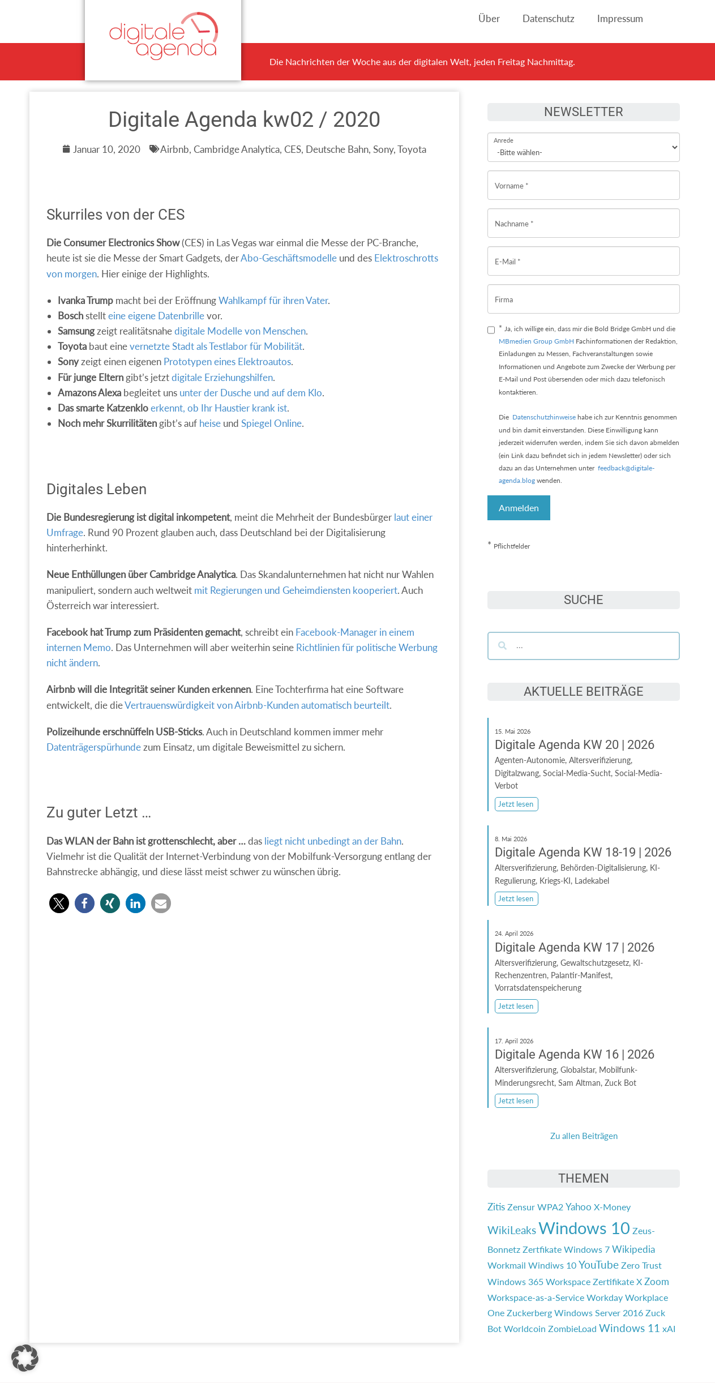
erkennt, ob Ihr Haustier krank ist (219, 408)
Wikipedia (633, 1249)
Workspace (568, 1281)
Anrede (503, 133)
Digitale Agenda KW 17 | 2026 (574, 947)
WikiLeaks (511, 1230)
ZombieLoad (572, 1328)
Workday (604, 1297)
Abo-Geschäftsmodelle (289, 258)
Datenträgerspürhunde (93, 747)
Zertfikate (542, 1249)
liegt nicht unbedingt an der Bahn (332, 841)
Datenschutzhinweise (544, 417)
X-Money (612, 1206)
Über (489, 18)
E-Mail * (508, 252)
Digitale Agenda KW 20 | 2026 (574, 745)
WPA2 (550, 1206)
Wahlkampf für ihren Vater (273, 300)
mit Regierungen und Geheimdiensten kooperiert (295, 590)
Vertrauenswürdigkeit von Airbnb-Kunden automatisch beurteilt (257, 705)
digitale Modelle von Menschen (240, 331)
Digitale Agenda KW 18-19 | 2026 (583, 852)
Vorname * (512, 177)
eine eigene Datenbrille (156, 316)
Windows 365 (515, 1281)
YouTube (599, 1264)
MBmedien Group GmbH (536, 341)
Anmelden (519, 507)
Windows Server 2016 (598, 1312)
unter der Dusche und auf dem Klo (250, 393)
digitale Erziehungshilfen (222, 377)
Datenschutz (549, 18)
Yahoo (579, 1207)
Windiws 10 (552, 1265)
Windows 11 (629, 1328)
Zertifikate (613, 1281)
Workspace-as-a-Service (535, 1297)
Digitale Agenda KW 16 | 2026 (574, 1054)
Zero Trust (641, 1265)
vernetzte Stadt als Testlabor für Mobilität (214, 346)
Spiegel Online (271, 423)
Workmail (506, 1265)
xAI (668, 1328)
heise (210, 423)
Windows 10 (584, 1228)
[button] (59, 903)
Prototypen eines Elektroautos (227, 361)
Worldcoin (525, 1328)
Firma (504, 290)
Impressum (620, 18)
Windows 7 (587, 1249)
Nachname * (514, 215)
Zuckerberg (529, 1312)
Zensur (521, 1206)
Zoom (656, 1281)
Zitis (496, 1207)
